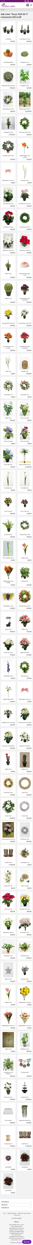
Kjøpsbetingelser (12, 1213)
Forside (2, 9)
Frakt (4, 1213)
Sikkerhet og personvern (24, 1213)
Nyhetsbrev (17, 1215)
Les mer (20, 1239)
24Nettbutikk (19, 1242)
